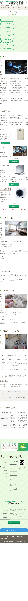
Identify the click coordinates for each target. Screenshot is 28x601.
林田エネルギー (12, 541)
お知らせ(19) (13, 464)
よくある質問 (5, 473)
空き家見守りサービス (8, 44)
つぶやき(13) (13, 494)
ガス (14, 7)
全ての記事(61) (14, 461)
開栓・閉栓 (8, 39)
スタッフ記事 (5, 476)
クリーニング (7, 35)
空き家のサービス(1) (13, 480)
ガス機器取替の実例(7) (13, 467)
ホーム (3, 7)
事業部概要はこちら (14, 522)
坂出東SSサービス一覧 (5, 461)
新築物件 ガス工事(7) (13, 475)
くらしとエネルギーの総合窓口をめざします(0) (13, 490)
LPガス (8, 20)
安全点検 (7, 27)
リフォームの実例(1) (13, 471)
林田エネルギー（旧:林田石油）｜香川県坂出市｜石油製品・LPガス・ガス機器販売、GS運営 (9, 3)
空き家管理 (4, 470)
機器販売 (7, 24)
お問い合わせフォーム (7, 397)
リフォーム (8, 31)
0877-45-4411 (17, 391)
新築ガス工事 (7, 48)
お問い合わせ (25, 8)
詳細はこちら (6, 143)
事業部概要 (19, 8)
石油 (8, 7)
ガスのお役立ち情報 (5, 466)
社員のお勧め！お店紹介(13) (13, 484)
